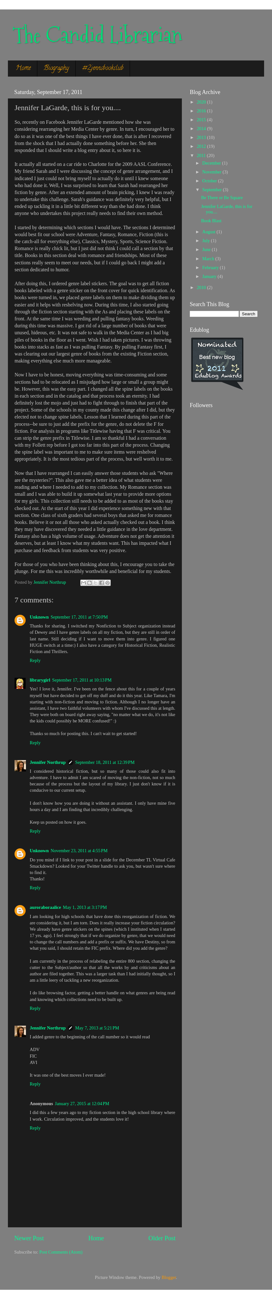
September (212, 189)
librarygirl (40, 680)
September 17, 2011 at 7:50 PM (79, 617)
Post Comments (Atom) (61, 1252)
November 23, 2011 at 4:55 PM (79, 850)
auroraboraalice (45, 907)
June (207, 249)
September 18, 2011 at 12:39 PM (105, 762)
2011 (202, 155)
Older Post (162, 1238)
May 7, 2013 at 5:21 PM (97, 1027)
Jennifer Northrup (48, 762)
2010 (202, 287)
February (211, 267)
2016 (202, 110)
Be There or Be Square (222, 197)
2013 (202, 137)
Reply (35, 660)
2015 (202, 119)
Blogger (169, 1277)
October (210, 180)
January (210, 276)
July (206, 240)
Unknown (39, 617)
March (208, 258)
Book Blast (211, 220)
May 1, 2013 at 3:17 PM (85, 907)
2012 (202, 146)
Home (23, 68)
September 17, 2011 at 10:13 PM (82, 680)
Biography (56, 68)
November (212, 171)
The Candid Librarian (97, 35)
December (212, 163)
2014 (202, 128)
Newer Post (29, 1238)
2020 (202, 101)
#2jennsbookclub (102, 68)
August (209, 231)
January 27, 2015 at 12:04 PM (82, 1103)
